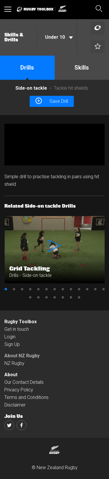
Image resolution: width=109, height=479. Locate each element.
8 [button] (63, 289)
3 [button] (22, 289)
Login (9, 337)
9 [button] (71, 289)
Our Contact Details (24, 382)
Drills (27, 67)
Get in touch (16, 329)
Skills (81, 67)
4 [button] (30, 289)
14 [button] (30, 297)
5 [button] (38, 289)
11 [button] (87, 289)
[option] (54, 145)
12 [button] (95, 289)
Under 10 (59, 37)
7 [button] (54, 289)
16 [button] (46, 297)
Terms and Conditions (26, 397)
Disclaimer (15, 405)
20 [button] (79, 297)
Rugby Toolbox (20, 321)
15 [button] (38, 297)
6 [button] (46, 289)
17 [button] (54, 297)
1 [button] (6, 289)
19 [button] (71, 297)
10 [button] (79, 289)
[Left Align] (98, 28)
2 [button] (14, 289)
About (10, 374)
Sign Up (12, 344)
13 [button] (103, 289)
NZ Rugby (14, 363)
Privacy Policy (18, 390)
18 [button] (63, 297)
